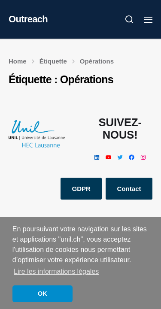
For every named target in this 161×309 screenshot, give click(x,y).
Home (18, 61)
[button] (129, 19)
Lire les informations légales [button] (56, 271)
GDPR (81, 188)
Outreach (28, 19)
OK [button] (42, 293)
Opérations (97, 61)
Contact (129, 188)
